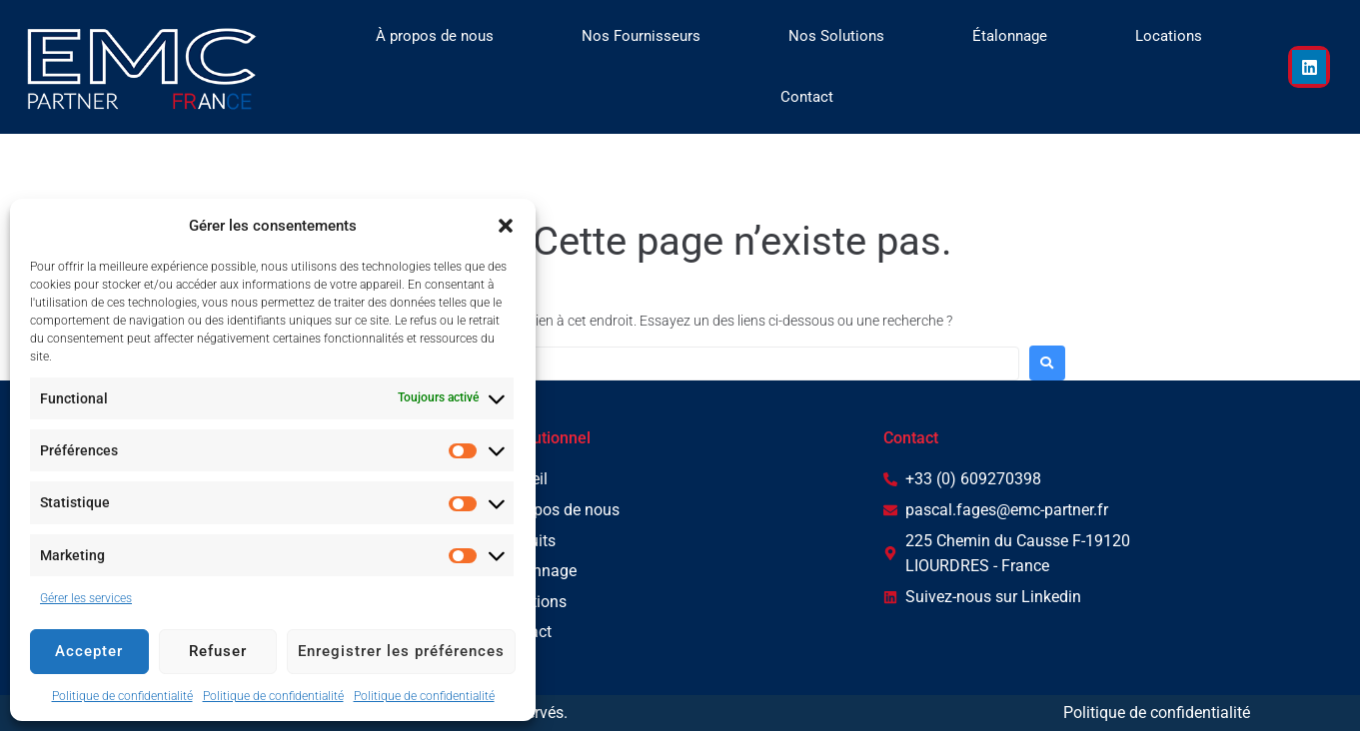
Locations (1168, 36)
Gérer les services (86, 598)
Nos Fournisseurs (641, 36)
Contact (806, 97)
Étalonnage (1009, 36)
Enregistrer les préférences (401, 651)
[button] (506, 226)
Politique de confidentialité (122, 696)
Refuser (218, 651)
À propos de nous (435, 36)
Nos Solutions (836, 36)
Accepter (89, 651)
